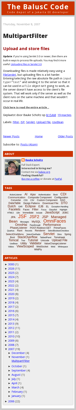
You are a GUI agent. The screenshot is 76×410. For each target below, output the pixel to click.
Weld (53, 247)
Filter (16, 122)
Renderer (40, 230)
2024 (11, 277)
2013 (11, 323)
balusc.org (44, 172)
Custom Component (47, 200)
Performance (52, 224)
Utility (23, 243)
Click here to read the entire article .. (26, 107)
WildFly (38, 249)
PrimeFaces (60, 228)
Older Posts (65, 136)
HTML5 (10, 213)
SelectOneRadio (34, 234)
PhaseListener (18, 227)
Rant (19, 230)
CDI (63, 194)
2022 (11, 285)
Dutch (12, 206)
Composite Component (40, 197)
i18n (18, 213)
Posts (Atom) (29, 144)
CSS (26, 200)
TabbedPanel (45, 237)
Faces (26, 209)
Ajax (33, 194)
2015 (11, 315)
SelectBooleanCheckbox (58, 231)
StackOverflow (27, 237)
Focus (43, 210)
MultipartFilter (25, 36)
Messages (24, 222)
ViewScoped (25, 246)
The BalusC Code (38, 6)
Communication (16, 197)
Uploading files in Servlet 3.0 (26, 64)
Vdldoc (11, 247)
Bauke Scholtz (34, 160)
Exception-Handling (60, 207)
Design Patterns (31, 203)
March (15, 387)
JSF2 (34, 216)
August (16, 374)
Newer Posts (11, 136)
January (16, 396)
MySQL (36, 221)
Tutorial (33, 240)
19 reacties (64, 115)
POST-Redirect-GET (40, 228)
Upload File (43, 122)
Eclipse (30, 206)
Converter (16, 200)
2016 (11, 311)
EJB (40, 206)
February (17, 391)
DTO (64, 203)
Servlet (30, 122)
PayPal (58, 179)
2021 (11, 290)
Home (39, 136)
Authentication (44, 195)
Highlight (63, 210)
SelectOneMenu (15, 234)
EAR (20, 207)
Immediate (28, 212)
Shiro (59, 234)
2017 (11, 306)
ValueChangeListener (55, 243)
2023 (11, 281)
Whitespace (63, 247)
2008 (11, 345)
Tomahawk (59, 237)
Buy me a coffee (31, 179)
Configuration (61, 197)
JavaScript (52, 212)
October (17, 366)
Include (39, 213)
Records (28, 231)
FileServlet (9, 74)
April (14, 383)
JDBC (65, 212)
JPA (13, 217)
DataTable (14, 203)
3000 (11, 264)
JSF (22, 216)
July (14, 379)
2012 (11, 328)
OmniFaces (54, 220)
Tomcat (14, 240)
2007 (11, 349)
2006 (11, 401)
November (18, 357)
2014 (11, 319)
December (18, 353)
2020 (11, 294)
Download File (50, 203)
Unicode (45, 240)
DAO (62, 200)
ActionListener (16, 195)
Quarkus (10, 231)
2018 (11, 302)
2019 (11, 298)
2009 (11, 340)
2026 (11, 268)
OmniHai (21, 224)
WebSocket (42, 246)
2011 (11, 332)
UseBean (57, 122)
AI (25, 194)
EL (47, 206)
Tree (23, 240)
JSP (23, 122)
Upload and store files (26, 48)
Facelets (14, 209)
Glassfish (53, 210)
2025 (11, 273)
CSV (32, 200)
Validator (36, 243)
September (19, 370)
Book (55, 195)
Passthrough (35, 225)
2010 (11, 336)
